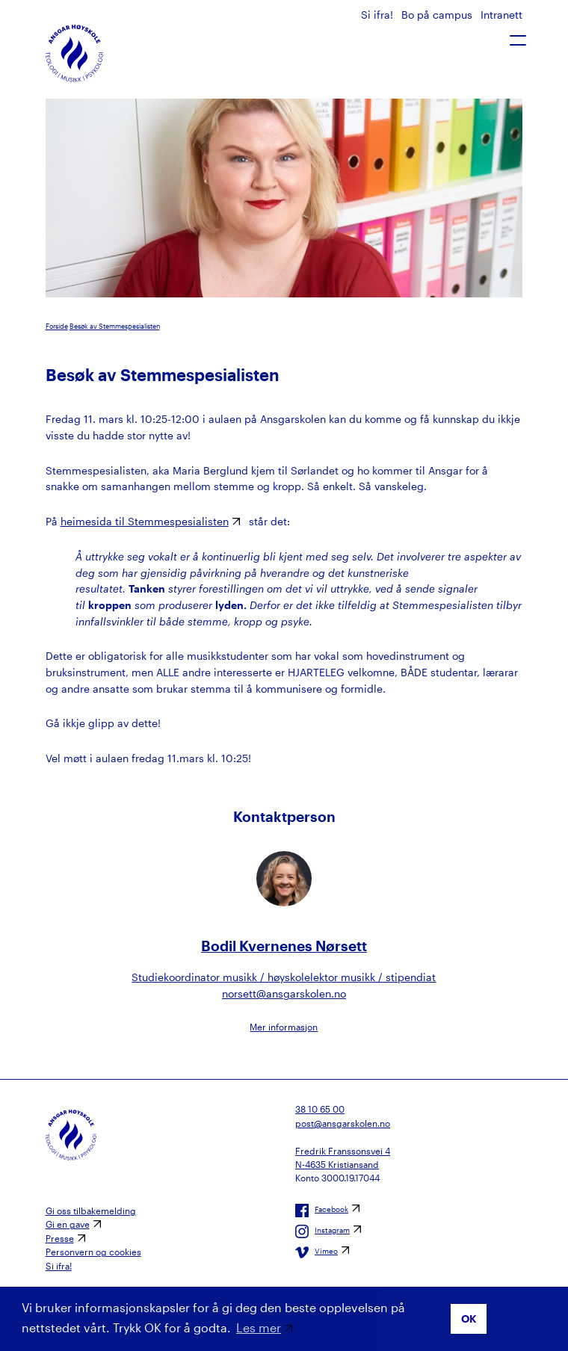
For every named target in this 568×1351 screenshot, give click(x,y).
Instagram (322, 1231)
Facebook (321, 1210)
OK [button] (469, 1318)
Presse (60, 1238)
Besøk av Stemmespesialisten (115, 326)
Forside (57, 326)
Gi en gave (68, 1224)
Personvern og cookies (93, 1251)
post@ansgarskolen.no (342, 1123)
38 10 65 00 (320, 1109)
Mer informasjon (284, 1026)
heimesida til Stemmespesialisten (145, 521)
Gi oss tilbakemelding (91, 1210)
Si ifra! (378, 14)
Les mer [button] (258, 1327)
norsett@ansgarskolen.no (284, 993)
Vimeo (316, 1252)
